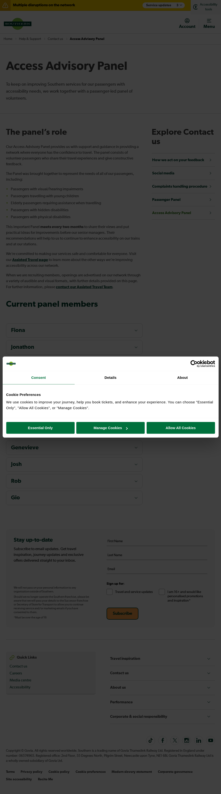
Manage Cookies (111, 428)
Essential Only (40, 428)
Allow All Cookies (181, 428)
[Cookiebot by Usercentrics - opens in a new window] (194, 363)
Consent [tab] (38, 377)
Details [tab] (111, 377)
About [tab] (182, 377)
